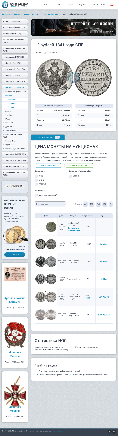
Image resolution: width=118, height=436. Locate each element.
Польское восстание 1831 (12, 135)
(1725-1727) (14, 27)
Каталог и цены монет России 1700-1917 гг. (91, 375)
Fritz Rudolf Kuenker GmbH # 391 (74, 296)
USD (104, 204)
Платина (7, 96)
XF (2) (41, 176)
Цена (104, 216)
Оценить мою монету (48, 165)
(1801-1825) (14, 81)
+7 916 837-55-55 (15, 249)
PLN (98, 204)
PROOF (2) (42, 184)
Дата (61, 216)
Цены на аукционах (48, 137)
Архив (70, 5)
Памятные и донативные (14, 92)
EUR (85, 204)
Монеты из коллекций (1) (48, 195)
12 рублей (12, 99)
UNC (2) (41, 180)
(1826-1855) (13, 87)
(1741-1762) (13, 57)
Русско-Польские (11, 141)
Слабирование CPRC (79, 165)
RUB (91, 204)
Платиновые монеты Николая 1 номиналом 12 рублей (59, 371)
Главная (43, 5)
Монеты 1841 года (50, 14)
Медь (6, 119)
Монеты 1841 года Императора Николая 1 (55, 375)
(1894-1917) (13, 166)
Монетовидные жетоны (14, 149)
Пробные (8, 123)
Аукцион (74, 216)
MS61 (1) (76, 176)
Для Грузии (9, 127)
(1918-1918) (14, 173)
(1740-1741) (14, 49)
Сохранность (88, 216)
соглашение (58, 431)
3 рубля (11, 107)
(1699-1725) (11, 21)
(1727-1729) (12, 34)
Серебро (7, 115)
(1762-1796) (14, 69)
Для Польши (9, 130)
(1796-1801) (12, 75)
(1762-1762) (12, 63)
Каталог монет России (11, 14)
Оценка (82, 5)
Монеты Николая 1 (31, 14)
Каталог (57, 5)
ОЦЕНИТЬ (15, 254)
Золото (7, 111)
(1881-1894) (14, 160)
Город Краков (9, 145)
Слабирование (99, 5)
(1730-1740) (13, 41)
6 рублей (11, 103)
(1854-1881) (14, 154)
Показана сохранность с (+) (87, 347)
